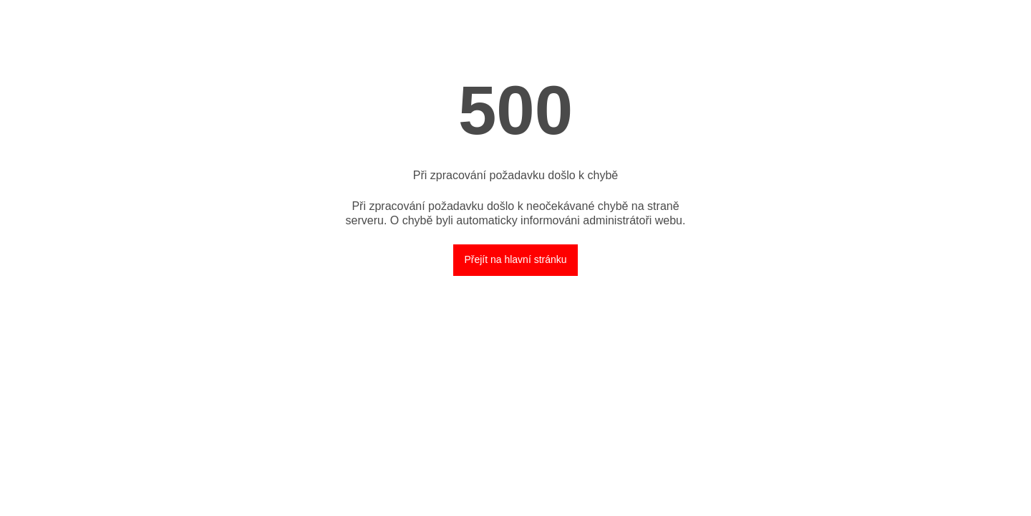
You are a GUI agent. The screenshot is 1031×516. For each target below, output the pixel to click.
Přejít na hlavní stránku (515, 259)
